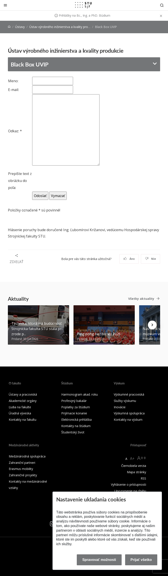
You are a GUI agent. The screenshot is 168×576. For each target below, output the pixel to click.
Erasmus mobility (21, 469)
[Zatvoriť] (5, 5)
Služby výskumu (125, 401)
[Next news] (152, 325)
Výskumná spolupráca (129, 413)
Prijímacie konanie (74, 413)
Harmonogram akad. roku (79, 394)
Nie (150, 259)
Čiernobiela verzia (133, 466)
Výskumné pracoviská (129, 394)
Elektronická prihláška (76, 419)
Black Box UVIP (29, 64)
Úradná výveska (20, 413)
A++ (141, 457)
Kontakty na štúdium (76, 426)
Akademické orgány (23, 401)
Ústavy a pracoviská (23, 394)
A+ (132, 458)
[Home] (9, 27)
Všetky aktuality (141, 299)
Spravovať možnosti (99, 560)
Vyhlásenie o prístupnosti (128, 484)
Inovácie (120, 407)
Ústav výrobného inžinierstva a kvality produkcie (63, 27)
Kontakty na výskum (128, 419)
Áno (129, 259)
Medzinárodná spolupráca (27, 456)
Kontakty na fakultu (22, 419)
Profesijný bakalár (74, 401)
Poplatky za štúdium (75, 407)
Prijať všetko (141, 560)
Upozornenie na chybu (130, 491)
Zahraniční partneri (22, 463)
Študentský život (72, 432)
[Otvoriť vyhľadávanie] (162, 5)
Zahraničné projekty (23, 475)
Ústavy (20, 27)
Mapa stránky (136, 472)
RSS (143, 478)
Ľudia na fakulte (20, 407)
